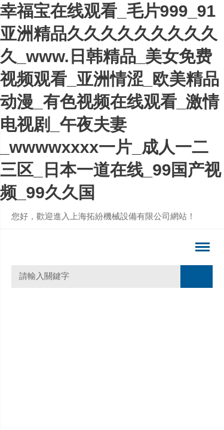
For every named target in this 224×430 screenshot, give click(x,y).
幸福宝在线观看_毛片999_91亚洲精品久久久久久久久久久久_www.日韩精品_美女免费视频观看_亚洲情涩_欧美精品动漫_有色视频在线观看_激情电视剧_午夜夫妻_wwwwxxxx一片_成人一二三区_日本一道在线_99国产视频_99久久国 (110, 102)
